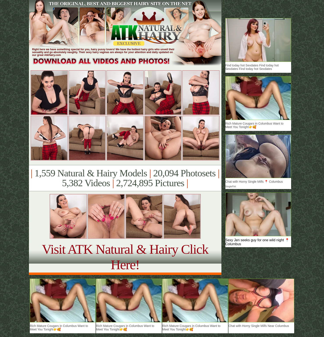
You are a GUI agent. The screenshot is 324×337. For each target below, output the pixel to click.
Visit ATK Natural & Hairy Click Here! (125, 257)
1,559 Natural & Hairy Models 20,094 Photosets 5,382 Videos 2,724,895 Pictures (125, 178)
